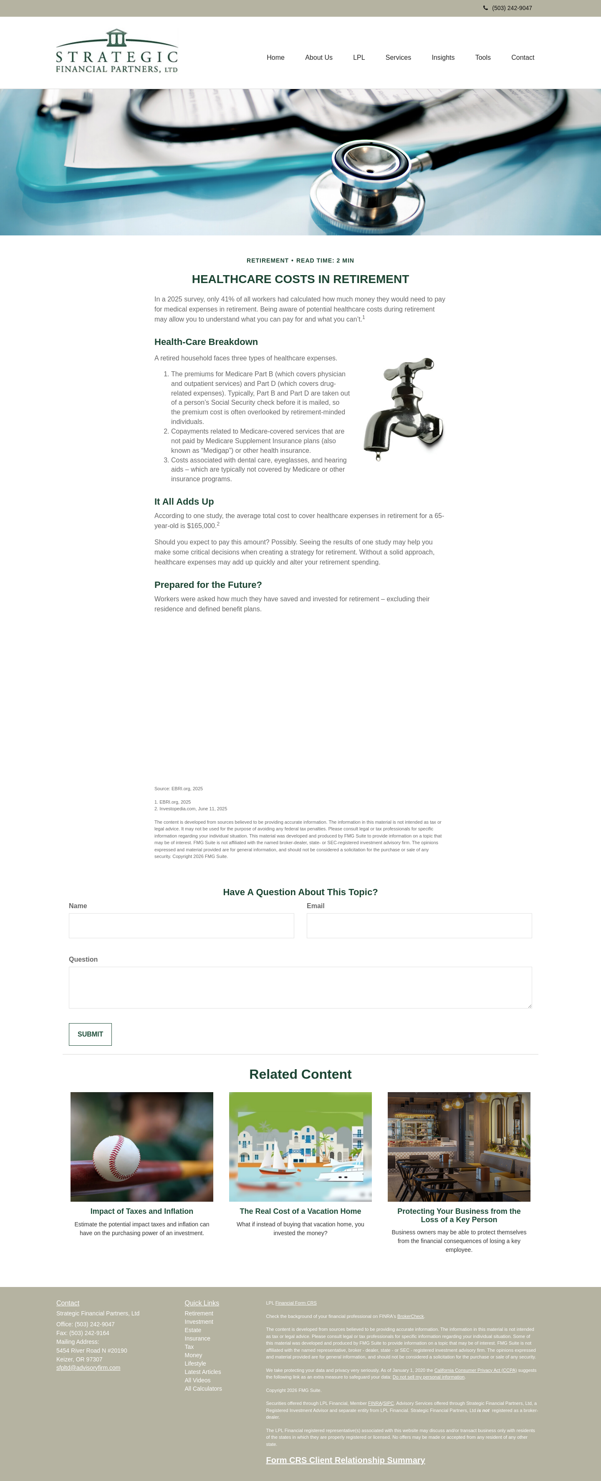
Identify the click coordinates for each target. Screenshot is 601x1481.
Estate (193, 1330)
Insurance (197, 1338)
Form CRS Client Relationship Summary (345, 1460)
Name (78, 905)
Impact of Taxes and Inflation (142, 1211)
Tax (189, 1346)
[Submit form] (90, 1034)
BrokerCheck (410, 1316)
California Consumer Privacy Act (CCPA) (475, 1370)
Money (193, 1355)
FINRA (375, 1403)
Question (83, 959)
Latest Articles (203, 1372)
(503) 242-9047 (507, 8)
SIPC (388, 1403)
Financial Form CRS (296, 1302)
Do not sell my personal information (429, 1376)
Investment (199, 1321)
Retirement (199, 1313)
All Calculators (203, 1388)
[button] (317, 52)
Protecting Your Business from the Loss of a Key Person (458, 1215)
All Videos (198, 1380)
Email (316, 905)
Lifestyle (195, 1363)
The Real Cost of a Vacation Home (300, 1211)
